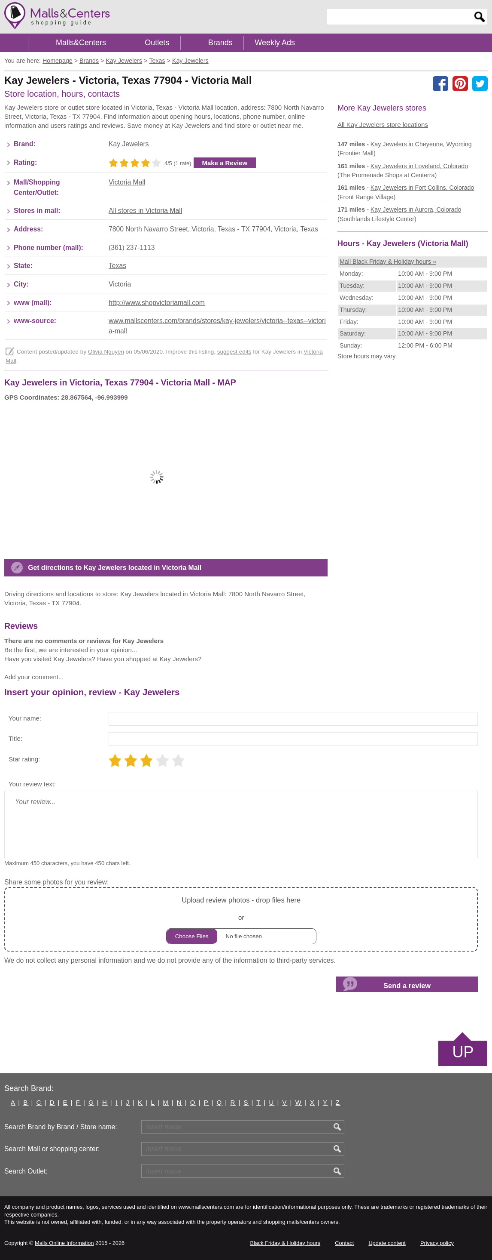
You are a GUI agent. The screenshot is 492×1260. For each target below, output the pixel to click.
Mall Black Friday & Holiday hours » (388, 261)
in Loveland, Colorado (419, 166)
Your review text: (32, 784)
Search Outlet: (26, 1171)
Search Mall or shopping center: (52, 1148)
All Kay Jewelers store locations (382, 124)
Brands (220, 42)
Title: (15, 738)
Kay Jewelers (129, 144)
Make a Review (225, 162)
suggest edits (234, 351)
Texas (117, 265)
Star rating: (24, 759)
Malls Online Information (64, 1243)
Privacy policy (437, 1243)
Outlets (157, 42)
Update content (386, 1243)
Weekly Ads (275, 42)
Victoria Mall (127, 182)
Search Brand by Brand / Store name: (60, 1127)
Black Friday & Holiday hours (285, 1243)
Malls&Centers (81, 42)
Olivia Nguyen (106, 351)
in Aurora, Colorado (416, 209)
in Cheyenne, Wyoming (421, 144)
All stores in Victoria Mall (145, 210)
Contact (344, 1243)
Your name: (25, 718)
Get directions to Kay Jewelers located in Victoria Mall (114, 567)
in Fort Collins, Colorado (422, 187)
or (241, 919)
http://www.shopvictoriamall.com (157, 302)
